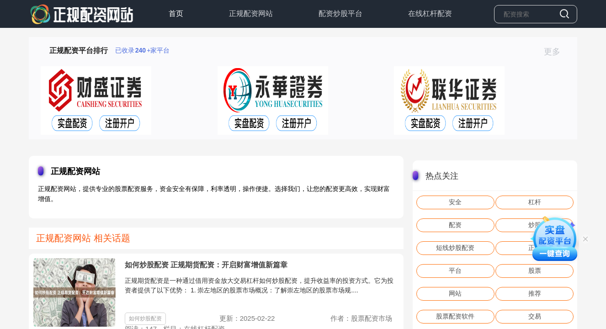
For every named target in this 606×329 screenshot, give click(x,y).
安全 (455, 202)
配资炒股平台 (340, 13)
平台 (455, 270)
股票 (534, 270)
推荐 (534, 293)
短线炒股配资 (455, 247)
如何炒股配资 (145, 318)
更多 (556, 51)
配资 (455, 224)
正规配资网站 (251, 13)
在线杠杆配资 (430, 13)
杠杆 (534, 202)
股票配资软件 (455, 316)
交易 (534, 316)
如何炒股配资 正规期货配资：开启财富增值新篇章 (206, 265)
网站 (455, 293)
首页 (176, 13)
